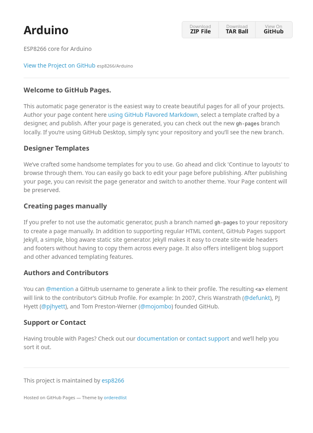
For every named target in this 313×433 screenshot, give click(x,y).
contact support (208, 338)
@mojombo (155, 306)
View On (274, 29)
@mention (60, 289)
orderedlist (115, 397)
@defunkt (257, 298)
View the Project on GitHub (78, 65)
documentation (157, 338)
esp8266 (113, 380)
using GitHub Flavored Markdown (153, 114)
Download (200, 29)
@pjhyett (53, 306)
